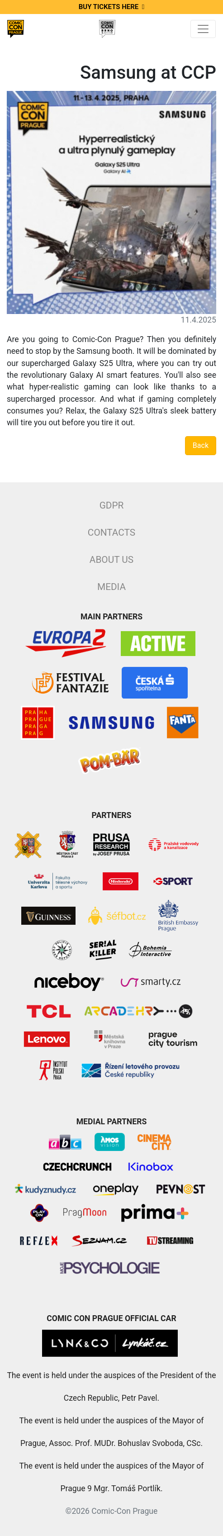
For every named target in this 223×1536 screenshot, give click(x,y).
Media (111, 586)
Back (201, 445)
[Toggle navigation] (203, 29)
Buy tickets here (111, 7)
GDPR (112, 505)
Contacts (111, 532)
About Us (111, 559)
